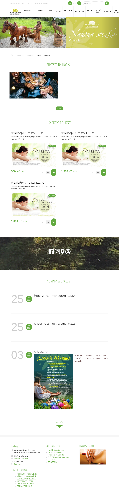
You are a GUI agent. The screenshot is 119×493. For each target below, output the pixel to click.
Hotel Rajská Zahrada (56, 450)
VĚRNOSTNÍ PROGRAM (26, 479)
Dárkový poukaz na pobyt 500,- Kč (28, 133)
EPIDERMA (52, 462)
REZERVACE (68, 11)
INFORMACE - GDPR (25, 481)
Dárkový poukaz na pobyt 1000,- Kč (29, 182)
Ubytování (28, 11)
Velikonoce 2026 (41, 351)
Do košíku (53, 173)
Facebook (17, 464)
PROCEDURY (79, 11)
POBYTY (58, 11)
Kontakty (107, 11)
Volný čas (98, 11)
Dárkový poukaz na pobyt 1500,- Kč (79, 133)
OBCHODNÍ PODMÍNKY (26, 484)
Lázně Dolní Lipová (55, 452)
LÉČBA (50, 11)
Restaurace (40, 11)
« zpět (59, 108)
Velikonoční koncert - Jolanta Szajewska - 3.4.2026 (54, 323)
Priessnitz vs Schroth (56, 455)
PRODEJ (90, 11)
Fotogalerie (29, 55)
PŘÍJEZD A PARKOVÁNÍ (26, 476)
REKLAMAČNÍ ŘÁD (24, 486)
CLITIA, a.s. (52, 460)
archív (59, 423)
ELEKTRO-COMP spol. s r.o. (59, 457)
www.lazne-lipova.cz (21, 459)
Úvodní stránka (17, 55)
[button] (9, 32)
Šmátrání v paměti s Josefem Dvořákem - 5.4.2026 (54, 296)
